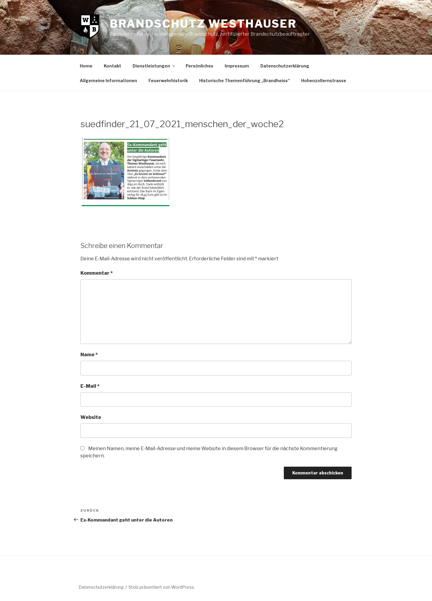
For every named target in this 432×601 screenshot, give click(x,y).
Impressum (237, 65)
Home (86, 65)
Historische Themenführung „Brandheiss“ (244, 80)
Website (90, 417)
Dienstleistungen (154, 65)
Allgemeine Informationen (108, 80)
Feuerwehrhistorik (168, 80)
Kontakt (112, 65)
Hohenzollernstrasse (323, 80)
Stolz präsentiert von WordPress (161, 587)
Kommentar (96, 273)
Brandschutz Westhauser (203, 23)
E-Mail (90, 386)
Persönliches (199, 65)
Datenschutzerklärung (284, 65)
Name (89, 354)
